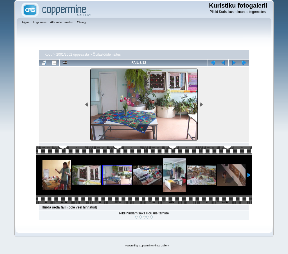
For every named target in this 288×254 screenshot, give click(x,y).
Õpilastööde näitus (107, 54)
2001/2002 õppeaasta (72, 54)
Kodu (48, 54)
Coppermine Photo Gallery (154, 245)
